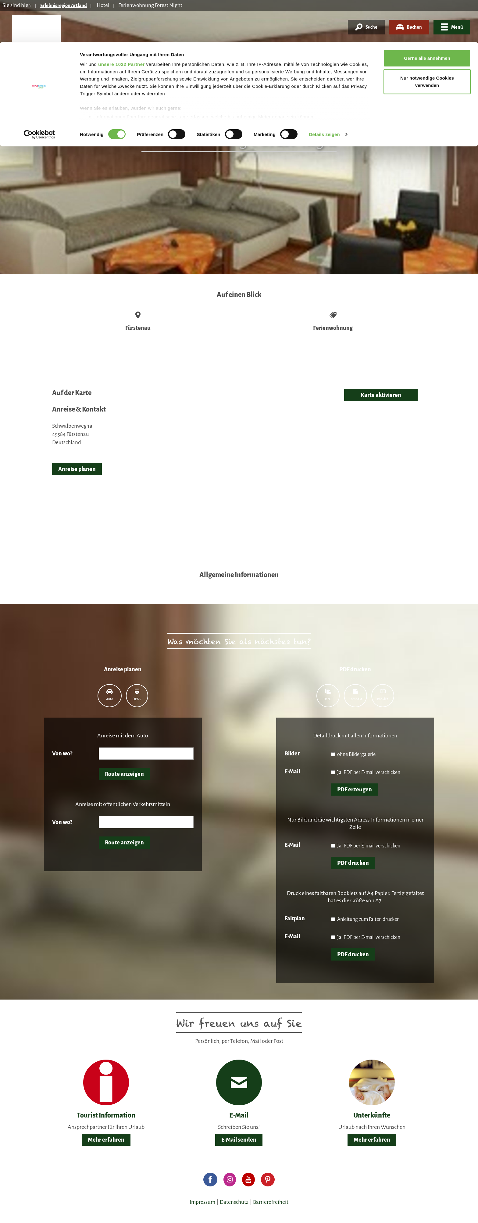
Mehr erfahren (106, 1140)
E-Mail (292, 771)
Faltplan (294, 918)
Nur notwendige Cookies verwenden (427, 40)
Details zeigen (324, 92)
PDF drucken (353, 863)
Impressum (202, 1202)
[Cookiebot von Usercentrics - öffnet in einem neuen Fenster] (39, 92)
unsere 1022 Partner (121, 22)
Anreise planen (77, 469)
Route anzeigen (124, 774)
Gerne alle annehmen (427, 16)
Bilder (292, 754)
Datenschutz (234, 1202)
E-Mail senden (238, 1140)
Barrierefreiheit (270, 1202)
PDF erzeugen (354, 789)
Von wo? (62, 754)
